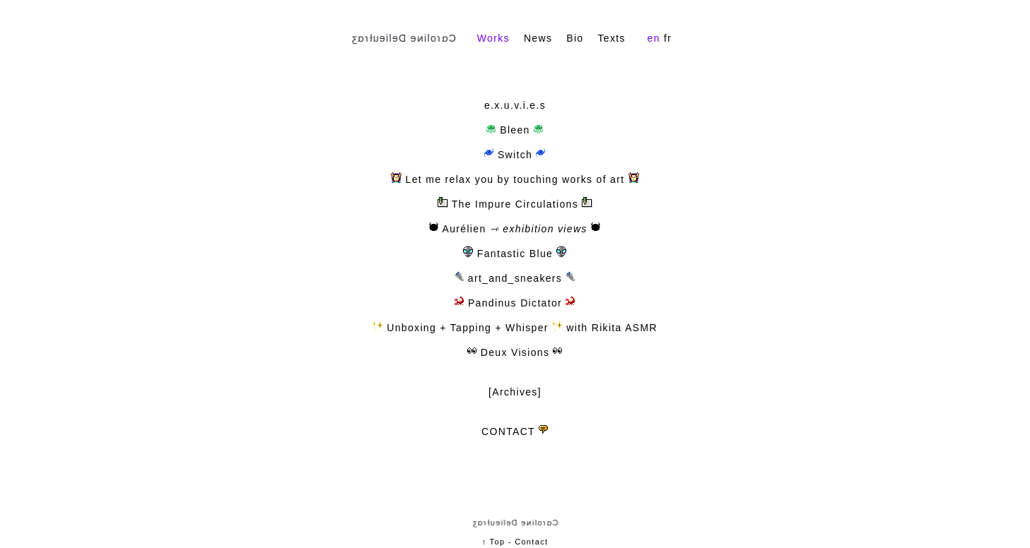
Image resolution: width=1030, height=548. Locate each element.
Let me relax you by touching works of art (514, 179)
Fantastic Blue (510, 253)
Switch (515, 154)
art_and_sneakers (510, 278)
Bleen (515, 130)
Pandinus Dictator (510, 303)
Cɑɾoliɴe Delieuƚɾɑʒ (403, 38)
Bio (574, 38)
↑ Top (493, 541)
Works (493, 38)
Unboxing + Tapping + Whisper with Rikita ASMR (515, 327)
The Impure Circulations (515, 204)
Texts (611, 38)
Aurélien (457, 228)
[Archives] (515, 392)
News (538, 38)
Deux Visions (510, 352)
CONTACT (508, 431)
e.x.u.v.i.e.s (515, 105)
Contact (531, 541)
